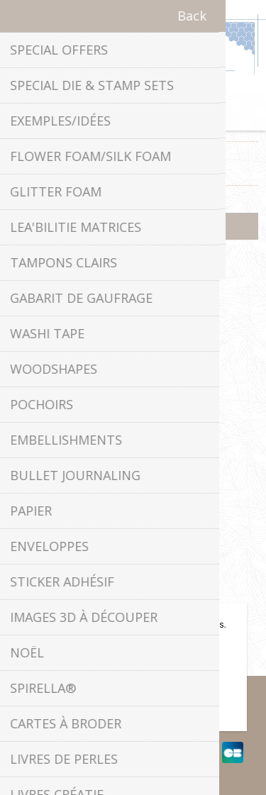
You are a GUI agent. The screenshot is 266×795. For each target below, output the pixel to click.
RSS (147, 294)
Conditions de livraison (133, 496)
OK (133, 693)
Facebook (91, 294)
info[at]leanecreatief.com (133, 353)
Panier (151, 112)
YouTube (175, 294)
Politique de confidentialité (133, 442)
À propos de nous (133, 469)
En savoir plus (133, 716)
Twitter (119, 294)
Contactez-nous (133, 558)
